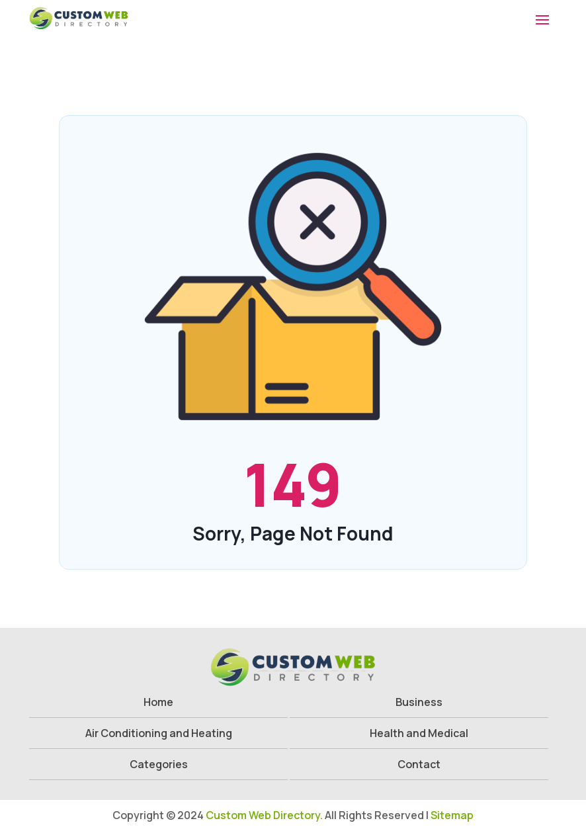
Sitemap (452, 815)
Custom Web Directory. (264, 815)
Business (419, 702)
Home (158, 702)
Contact (419, 764)
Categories (159, 764)
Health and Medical (419, 733)
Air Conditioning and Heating (158, 733)
